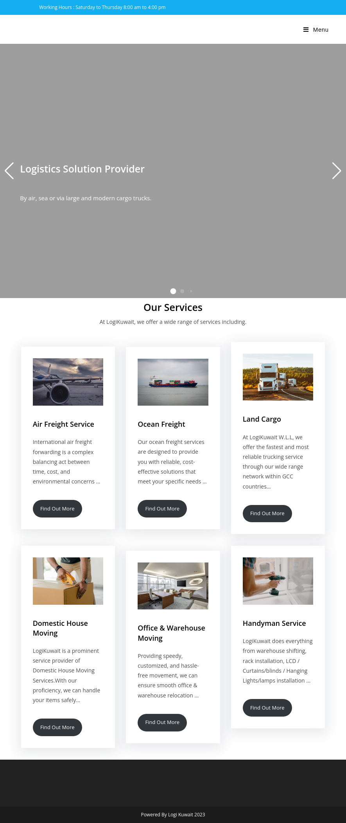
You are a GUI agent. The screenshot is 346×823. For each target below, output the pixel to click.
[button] (173, 291)
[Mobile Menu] (315, 29)
